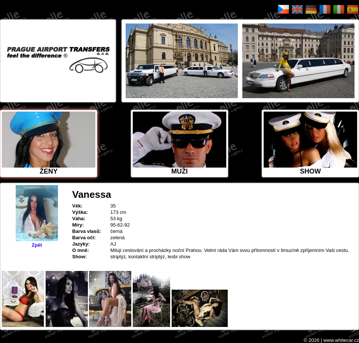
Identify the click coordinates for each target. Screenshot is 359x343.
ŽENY (48, 143)
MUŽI (179, 143)
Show (310, 143)
